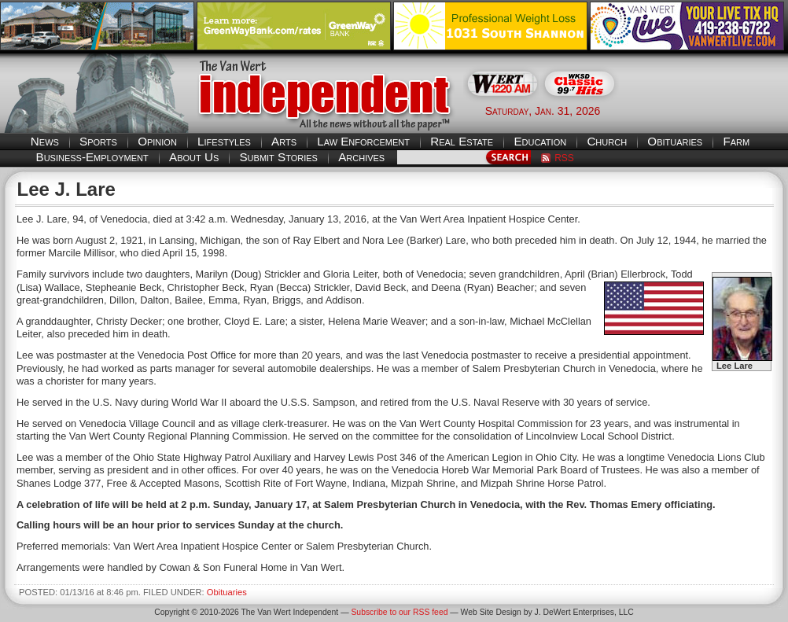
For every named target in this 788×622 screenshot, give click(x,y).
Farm (736, 141)
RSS (564, 158)
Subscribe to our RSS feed (399, 612)
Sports (98, 141)
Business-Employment (92, 157)
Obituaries (674, 141)
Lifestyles (224, 141)
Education (540, 141)
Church (607, 141)
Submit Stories (278, 157)
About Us (194, 157)
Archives (361, 157)
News (45, 141)
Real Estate (461, 141)
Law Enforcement (363, 141)
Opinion (157, 141)
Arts (283, 141)
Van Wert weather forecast (709, 110)
